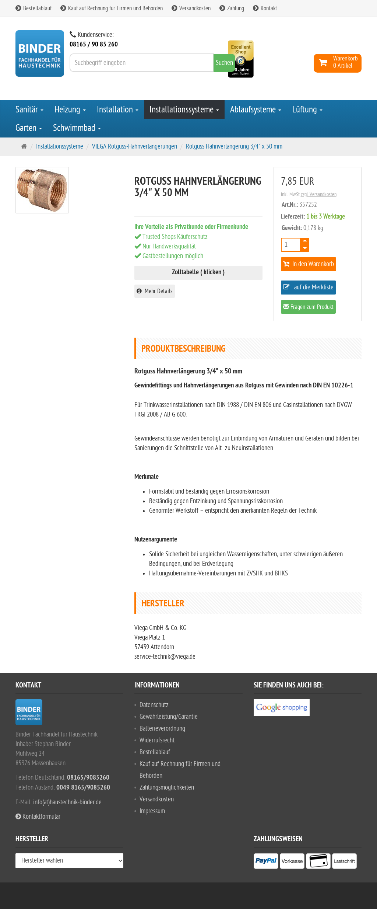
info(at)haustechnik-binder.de (67, 802)
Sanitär (29, 109)
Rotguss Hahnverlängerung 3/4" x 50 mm (234, 146)
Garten (28, 128)
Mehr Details (155, 291)
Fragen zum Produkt (308, 307)
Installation (117, 109)
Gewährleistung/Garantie (169, 717)
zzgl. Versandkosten (319, 194)
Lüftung (307, 109)
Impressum (152, 811)
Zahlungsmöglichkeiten (167, 787)
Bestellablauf (33, 8)
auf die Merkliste (308, 287)
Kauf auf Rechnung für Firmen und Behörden (111, 8)
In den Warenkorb (308, 264)
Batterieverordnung (162, 728)
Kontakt (265, 8)
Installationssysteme (184, 109)
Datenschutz (154, 705)
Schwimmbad (77, 128)
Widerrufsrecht (157, 740)
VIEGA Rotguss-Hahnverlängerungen (134, 146)
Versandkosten (191, 8)
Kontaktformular (37, 817)
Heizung (70, 109)
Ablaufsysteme (255, 109)
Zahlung (231, 8)
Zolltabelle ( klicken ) (198, 272)
